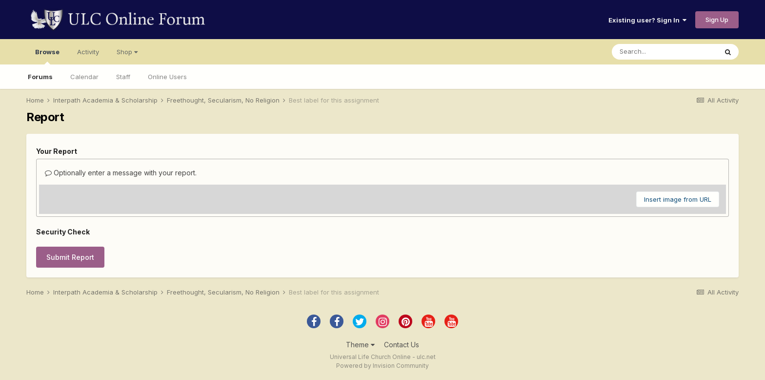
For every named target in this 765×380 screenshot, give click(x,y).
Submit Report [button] (70, 257)
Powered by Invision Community (382, 365)
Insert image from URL (677, 199)
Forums (40, 77)
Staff (123, 77)
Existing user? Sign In (647, 20)
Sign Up (716, 19)
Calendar (84, 77)
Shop (127, 52)
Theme (360, 344)
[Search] (664, 52)
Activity (88, 52)
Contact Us (401, 344)
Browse (47, 56)
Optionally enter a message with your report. (121, 173)
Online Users (167, 77)
